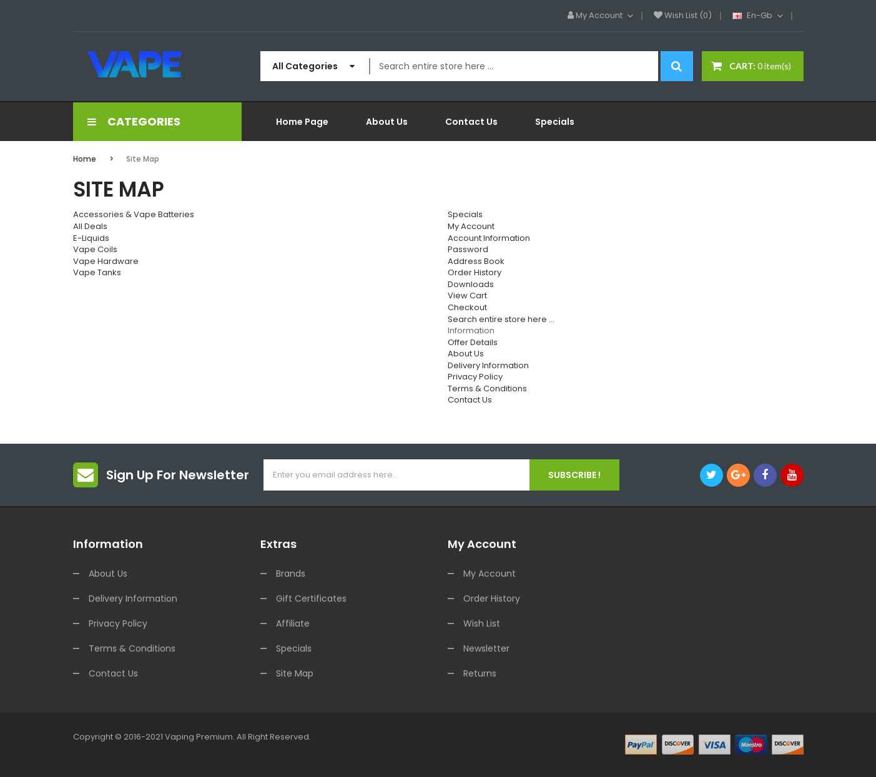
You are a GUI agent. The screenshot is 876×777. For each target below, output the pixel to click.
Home (84, 159)
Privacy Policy (475, 377)
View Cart (467, 295)
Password (468, 249)
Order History (474, 272)
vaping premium (199, 737)
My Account (471, 226)
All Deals (90, 226)
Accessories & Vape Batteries (133, 214)
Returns (479, 673)
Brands (290, 573)
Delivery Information (488, 365)
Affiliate (293, 623)
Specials (465, 214)
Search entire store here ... (501, 319)
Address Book (476, 261)
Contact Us (470, 400)
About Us (466, 353)
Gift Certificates (311, 598)
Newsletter (486, 648)
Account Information (489, 238)
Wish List (481, 623)
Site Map (142, 159)
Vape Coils (95, 249)
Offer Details (473, 342)
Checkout (467, 307)
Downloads (471, 284)
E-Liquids (91, 238)
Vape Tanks (97, 272)
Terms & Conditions (487, 388)
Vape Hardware (106, 261)
